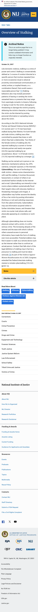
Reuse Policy (6, 485)
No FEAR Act (5, 589)
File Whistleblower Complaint (11, 569)
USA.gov (4, 598)
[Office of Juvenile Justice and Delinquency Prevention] (7, 551)
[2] (33, 157)
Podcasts (5, 464)
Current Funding (7, 442)
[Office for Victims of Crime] (19, 550)
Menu (33, 14)
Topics (8, 25)
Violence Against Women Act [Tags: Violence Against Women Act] (13, 296)
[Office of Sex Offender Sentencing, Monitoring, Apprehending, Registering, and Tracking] (30, 550)
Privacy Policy (6, 579)
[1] (21, 91)
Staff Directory (7, 502)
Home (3, 25)
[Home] (20, 14)
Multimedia (6, 480)
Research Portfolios (9, 414)
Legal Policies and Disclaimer (11, 584)
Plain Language (6, 574)
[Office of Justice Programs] (6, 14)
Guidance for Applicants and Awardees (15, 447)
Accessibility (5, 564)
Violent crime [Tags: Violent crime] (7, 301)
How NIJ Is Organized (9, 404)
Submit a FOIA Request (10, 507)
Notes (6, 271)
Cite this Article (10, 278)
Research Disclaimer (9, 419)
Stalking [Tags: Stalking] (5, 290)
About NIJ (5, 399)
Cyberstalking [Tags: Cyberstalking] (27, 290)
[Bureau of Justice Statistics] (19, 544)
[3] (10, 255)
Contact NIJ (6, 497)
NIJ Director (6, 409)
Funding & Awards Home (10, 432)
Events (4, 459)
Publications (6, 470)
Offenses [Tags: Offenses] (15, 290)
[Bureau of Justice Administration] (7, 542)
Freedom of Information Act (10, 593)
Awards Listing (7, 437)
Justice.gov (5, 603)
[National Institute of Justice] (31, 542)
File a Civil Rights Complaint (12, 512)
